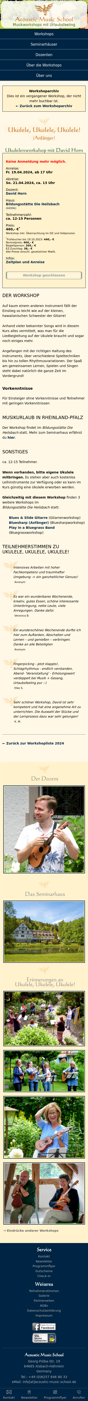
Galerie (44, 1295)
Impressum (43, 1315)
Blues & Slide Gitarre (28, 518)
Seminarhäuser (44, 44)
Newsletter (44, 1261)
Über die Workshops (43, 65)
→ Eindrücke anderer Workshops (30, 1230)
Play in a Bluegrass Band (32, 528)
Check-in (44, 1276)
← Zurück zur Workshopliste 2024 (33, 743)
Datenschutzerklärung (44, 1310)
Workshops (44, 34)
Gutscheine (44, 1271)
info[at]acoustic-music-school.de (49, 1382)
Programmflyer (44, 1266)
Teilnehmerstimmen (44, 1291)
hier (11, 437)
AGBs (44, 1305)
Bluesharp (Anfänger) (29, 523)
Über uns (44, 76)
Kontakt (44, 1256)
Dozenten (44, 55)
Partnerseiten (44, 1300)
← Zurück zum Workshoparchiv (44, 106)
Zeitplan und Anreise (25, 262)
